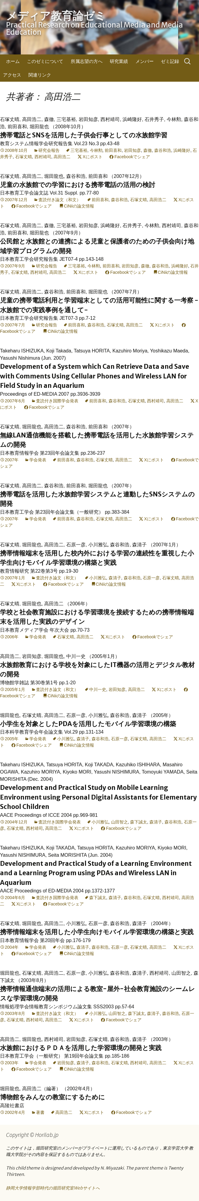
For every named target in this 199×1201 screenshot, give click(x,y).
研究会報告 (49, 150)
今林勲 (96, 150)
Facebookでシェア (132, 156)
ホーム (13, 61)
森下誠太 (138, 822)
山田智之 (119, 822)
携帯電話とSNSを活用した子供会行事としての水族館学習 (83, 135)
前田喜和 (113, 150)
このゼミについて (45, 61)
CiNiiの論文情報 (79, 206)
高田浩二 (62, 156)
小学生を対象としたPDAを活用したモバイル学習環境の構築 (88, 724)
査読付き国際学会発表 (57, 400)
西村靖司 (42, 156)
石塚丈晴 (23, 156)
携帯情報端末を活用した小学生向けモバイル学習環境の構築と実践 (97, 932)
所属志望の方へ (87, 61)
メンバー (144, 61)
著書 (40, 1112)
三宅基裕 (78, 150)
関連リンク (39, 74)
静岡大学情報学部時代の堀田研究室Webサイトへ (53, 1188)
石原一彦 (151, 577)
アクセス (12, 74)
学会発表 (37, 459)
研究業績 (119, 61)
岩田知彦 (132, 150)
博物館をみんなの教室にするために (52, 1097)
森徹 (147, 150)
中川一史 (97, 689)
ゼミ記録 (170, 61)
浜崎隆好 (181, 150)
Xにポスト (92, 156)
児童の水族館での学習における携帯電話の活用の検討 (77, 185)
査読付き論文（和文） (59, 199)
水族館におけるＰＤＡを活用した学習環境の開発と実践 (80, 1048)
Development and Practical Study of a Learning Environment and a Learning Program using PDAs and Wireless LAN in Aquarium (96, 873)
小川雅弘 (97, 577)
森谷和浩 (162, 150)
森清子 (115, 577)
